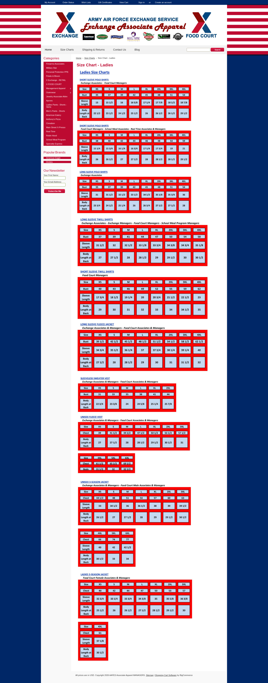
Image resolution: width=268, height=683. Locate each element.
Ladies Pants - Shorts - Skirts (56, 106)
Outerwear (57, 92)
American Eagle (53, 158)
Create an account (163, 2)
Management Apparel (57, 88)
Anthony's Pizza (53, 119)
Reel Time (50, 131)
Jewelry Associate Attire (56, 96)
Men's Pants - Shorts (55, 111)
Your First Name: (51, 175)
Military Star (51, 68)
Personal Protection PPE (57, 72)
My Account (50, 2)
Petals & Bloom (53, 76)
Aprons (49, 100)
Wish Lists (86, 2)
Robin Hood (51, 135)
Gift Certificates (105, 2)
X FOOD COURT (54, 84)
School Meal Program (56, 140)
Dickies (49, 162)
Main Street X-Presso (55, 127)
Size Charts (89, 58)
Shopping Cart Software (165, 675)
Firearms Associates (55, 64)
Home (78, 58)
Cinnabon (50, 123)
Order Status (68, 2)
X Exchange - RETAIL (56, 80)
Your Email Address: (53, 182)
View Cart (123, 2)
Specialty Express (54, 144)
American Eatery (53, 115)
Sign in (141, 2)
